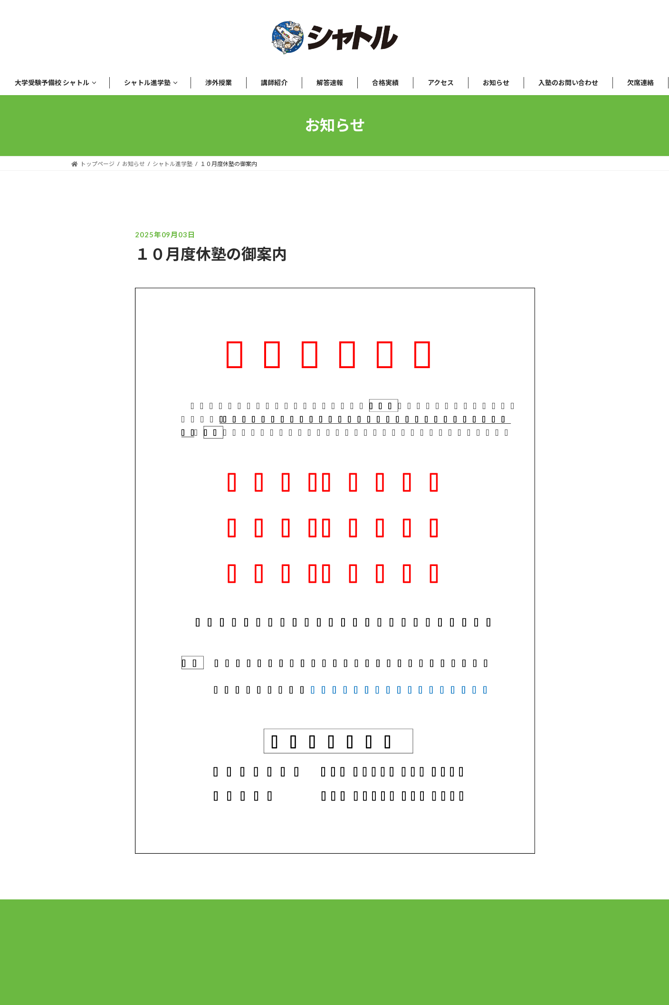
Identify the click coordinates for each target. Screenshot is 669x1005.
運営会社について (251, 956)
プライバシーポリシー (348, 956)
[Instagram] (334, 933)
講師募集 (432, 956)
